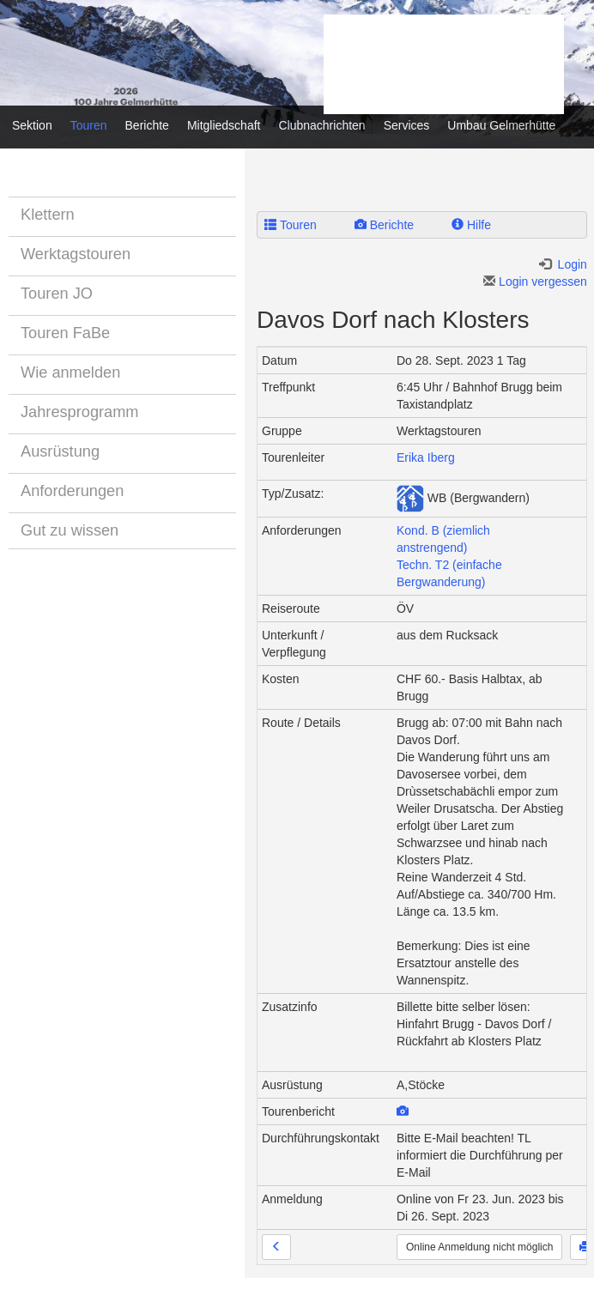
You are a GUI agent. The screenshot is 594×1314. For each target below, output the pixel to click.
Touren (88, 125)
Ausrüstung (60, 451)
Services (407, 125)
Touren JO (57, 293)
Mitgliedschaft (224, 125)
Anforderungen (72, 491)
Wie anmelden (70, 372)
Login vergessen (535, 281)
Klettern (48, 214)
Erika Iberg (426, 457)
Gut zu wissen (69, 530)
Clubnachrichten (321, 125)
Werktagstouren (75, 254)
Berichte (147, 125)
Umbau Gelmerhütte (501, 125)
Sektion (32, 125)
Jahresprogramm (79, 412)
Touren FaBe (65, 333)
